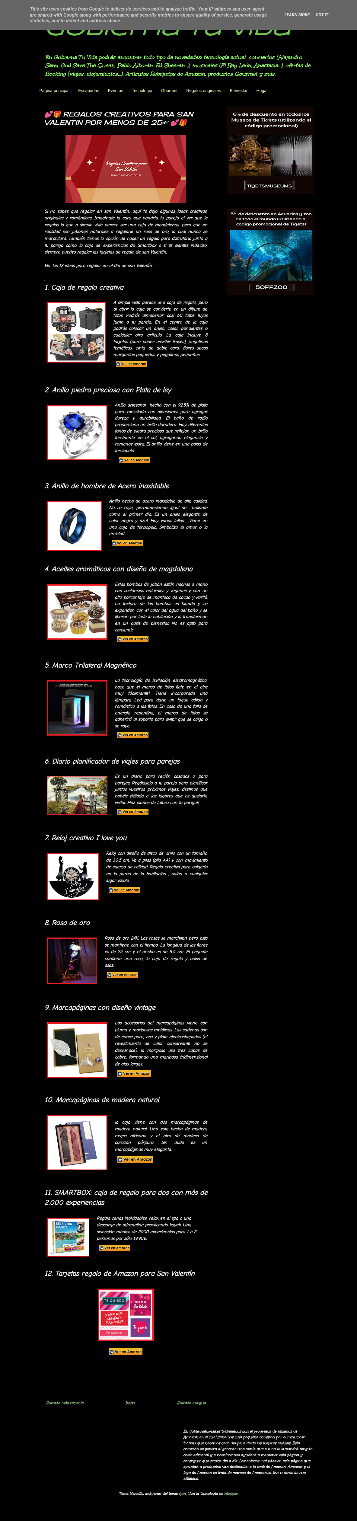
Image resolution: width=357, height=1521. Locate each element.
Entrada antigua (191, 1403)
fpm (182, 1493)
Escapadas (88, 90)
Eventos (115, 90)
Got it (322, 14)
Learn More (297, 14)
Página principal (55, 90)
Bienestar (238, 90)
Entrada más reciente (64, 1403)
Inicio (130, 1403)
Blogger (230, 1493)
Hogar (262, 90)
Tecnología (142, 90)
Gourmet (169, 90)
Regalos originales (203, 90)
